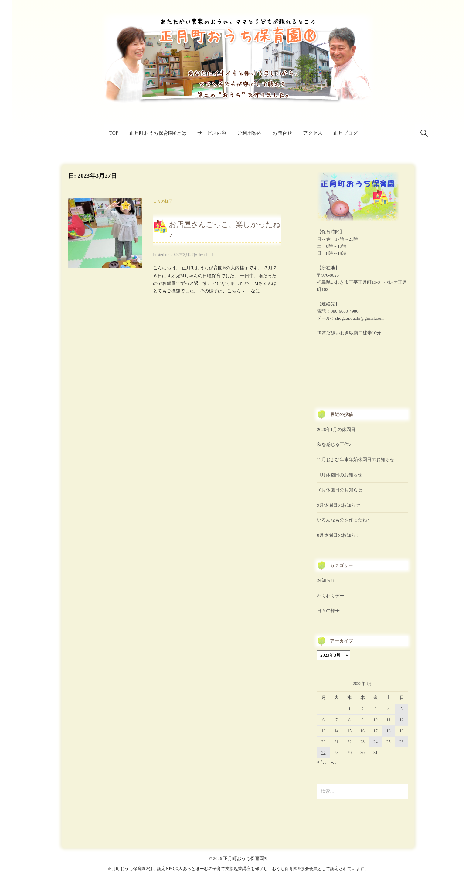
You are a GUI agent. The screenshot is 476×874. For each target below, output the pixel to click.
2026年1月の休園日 (336, 429)
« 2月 (322, 761)
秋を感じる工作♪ (334, 444)
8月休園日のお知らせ (338, 535)
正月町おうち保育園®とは (157, 133)
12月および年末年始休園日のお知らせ (355, 459)
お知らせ (326, 580)
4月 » (336, 761)
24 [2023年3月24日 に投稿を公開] (375, 742)
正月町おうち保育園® (245, 858)
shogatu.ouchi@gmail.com (359, 318)
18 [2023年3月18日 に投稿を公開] (388, 731)
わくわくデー (330, 595)
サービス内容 (211, 133)
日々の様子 (163, 201)
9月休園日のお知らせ (338, 505)
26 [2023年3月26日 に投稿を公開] (401, 742)
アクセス (312, 133)
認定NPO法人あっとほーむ (182, 868)
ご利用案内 (249, 133)
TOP (113, 133)
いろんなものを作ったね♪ (343, 520)
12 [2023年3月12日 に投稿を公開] (401, 720)
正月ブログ (345, 133)
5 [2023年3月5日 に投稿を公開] (401, 709)
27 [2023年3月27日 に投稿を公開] (323, 753)
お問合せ (282, 133)
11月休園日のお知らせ (339, 474)
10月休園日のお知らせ (339, 490)
